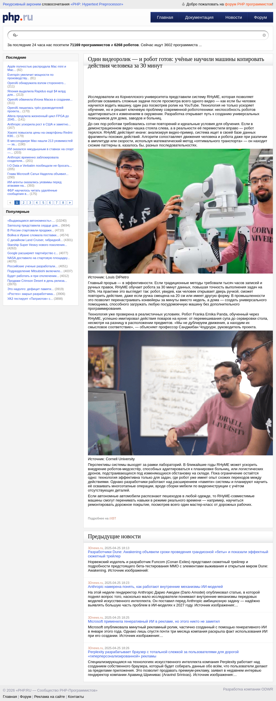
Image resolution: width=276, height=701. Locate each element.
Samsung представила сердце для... (33, 225)
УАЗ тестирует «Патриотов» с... (30, 298)
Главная (165, 17)
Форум (260, 17)
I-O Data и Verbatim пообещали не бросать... (39, 165)
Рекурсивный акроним (22, 4)
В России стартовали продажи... (30, 230)
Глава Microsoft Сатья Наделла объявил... (38, 174)
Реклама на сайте (49, 696)
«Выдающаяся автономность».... (31, 220)
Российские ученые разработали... (32, 266)
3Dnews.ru (95, 548)
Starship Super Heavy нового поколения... (37, 244)
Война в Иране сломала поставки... (33, 235)
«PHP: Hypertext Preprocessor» (97, 4)
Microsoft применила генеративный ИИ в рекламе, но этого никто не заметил (154, 621)
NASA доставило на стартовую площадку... (38, 258)
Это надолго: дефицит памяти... (30, 289)
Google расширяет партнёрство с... (32, 253)
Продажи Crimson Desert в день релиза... (37, 280)
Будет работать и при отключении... (33, 276)
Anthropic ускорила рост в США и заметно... (39, 124)
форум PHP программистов (248, 4)
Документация (199, 17)
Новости (233, 17)
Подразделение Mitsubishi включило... (35, 271)
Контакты (76, 696)
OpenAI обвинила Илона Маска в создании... (40, 99)
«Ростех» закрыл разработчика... (31, 294)
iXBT (112, 518)
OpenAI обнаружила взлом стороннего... (36, 83)
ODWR (267, 689)
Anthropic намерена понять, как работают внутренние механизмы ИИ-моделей (155, 586)
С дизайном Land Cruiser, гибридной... (35, 240)
